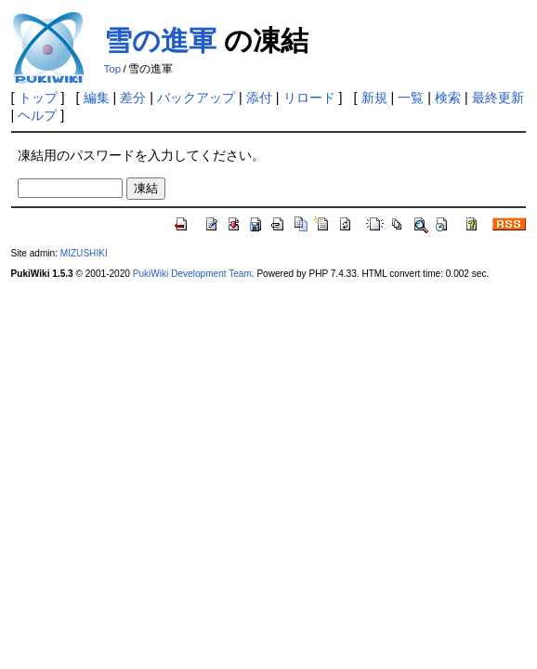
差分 (133, 97)
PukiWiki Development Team (192, 274)
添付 (259, 97)
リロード (309, 97)
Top (113, 68)
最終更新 (498, 97)
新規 (374, 97)
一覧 (411, 97)
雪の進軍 (160, 40)
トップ (38, 97)
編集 (97, 97)
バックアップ (196, 97)
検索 (448, 97)
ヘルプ (37, 115)
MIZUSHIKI (84, 253)
